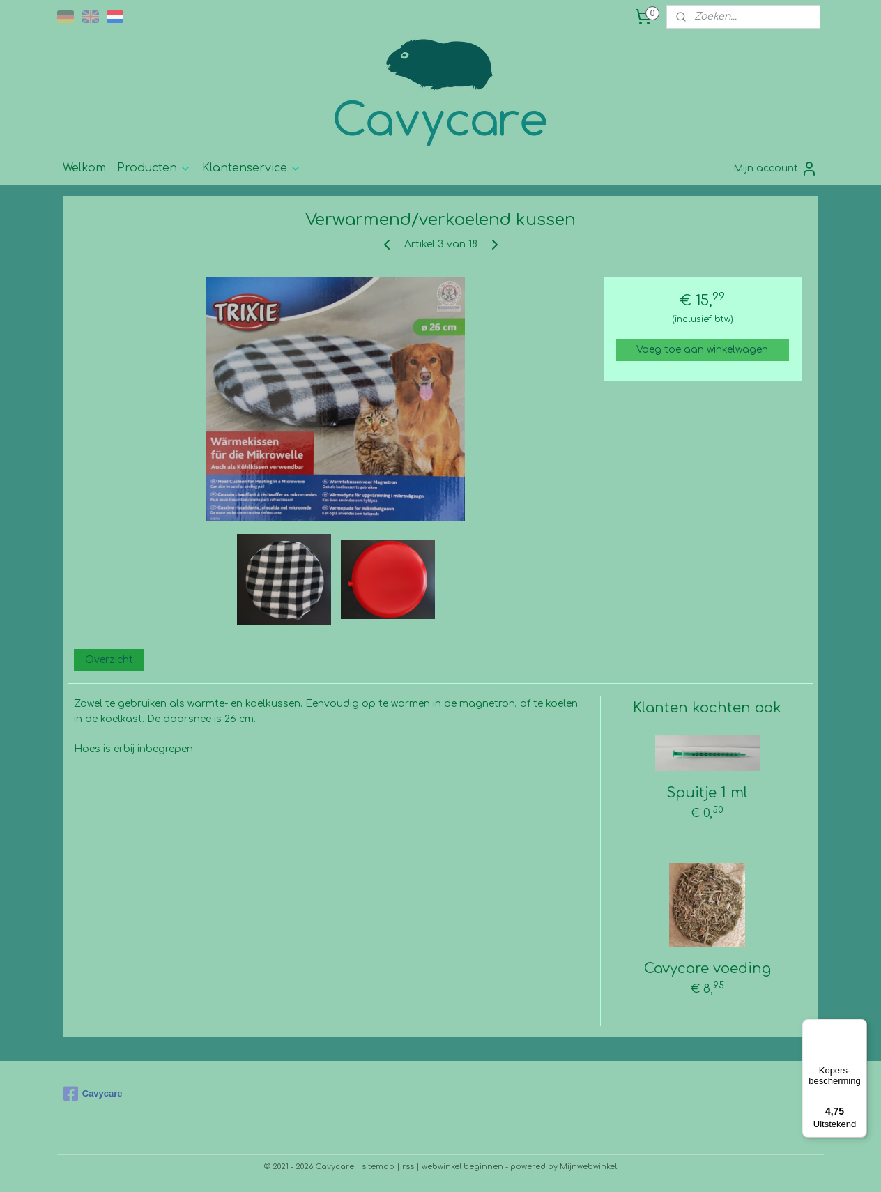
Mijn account (775, 168)
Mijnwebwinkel (588, 1166)
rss (408, 1166)
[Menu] (858, 1027)
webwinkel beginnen (462, 1166)
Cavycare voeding (707, 969)
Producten (154, 168)
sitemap (378, 1166)
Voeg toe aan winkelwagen (702, 349)
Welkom (84, 168)
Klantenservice (251, 168)
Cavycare (93, 1093)
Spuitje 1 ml (707, 793)
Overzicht (109, 660)
